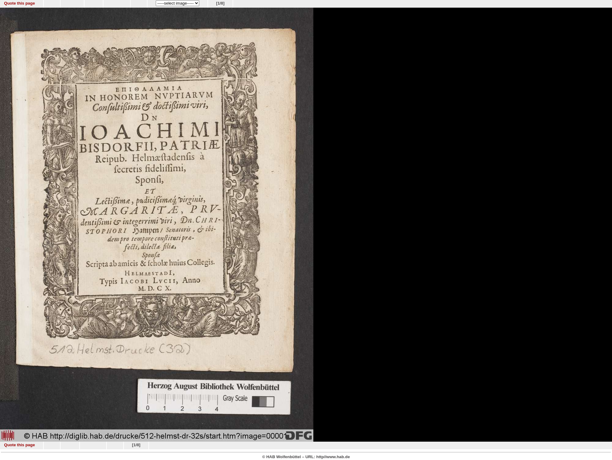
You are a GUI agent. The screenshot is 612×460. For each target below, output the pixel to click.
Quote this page (19, 3)
